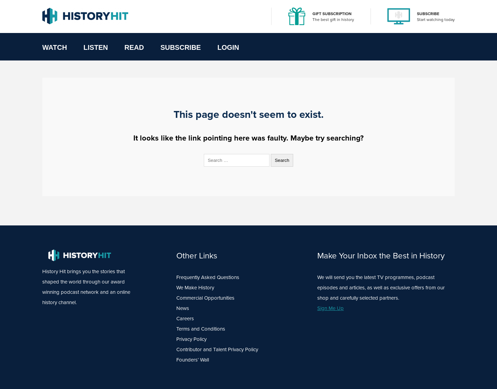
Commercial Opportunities (205, 298)
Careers (185, 318)
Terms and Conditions (200, 329)
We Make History (195, 287)
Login (228, 47)
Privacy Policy (191, 339)
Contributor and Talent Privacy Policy (217, 349)
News (182, 308)
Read (134, 47)
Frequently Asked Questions (207, 277)
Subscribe (181, 47)
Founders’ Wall (192, 360)
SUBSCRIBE (428, 14)
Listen (96, 47)
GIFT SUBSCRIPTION (332, 14)
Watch (54, 47)
